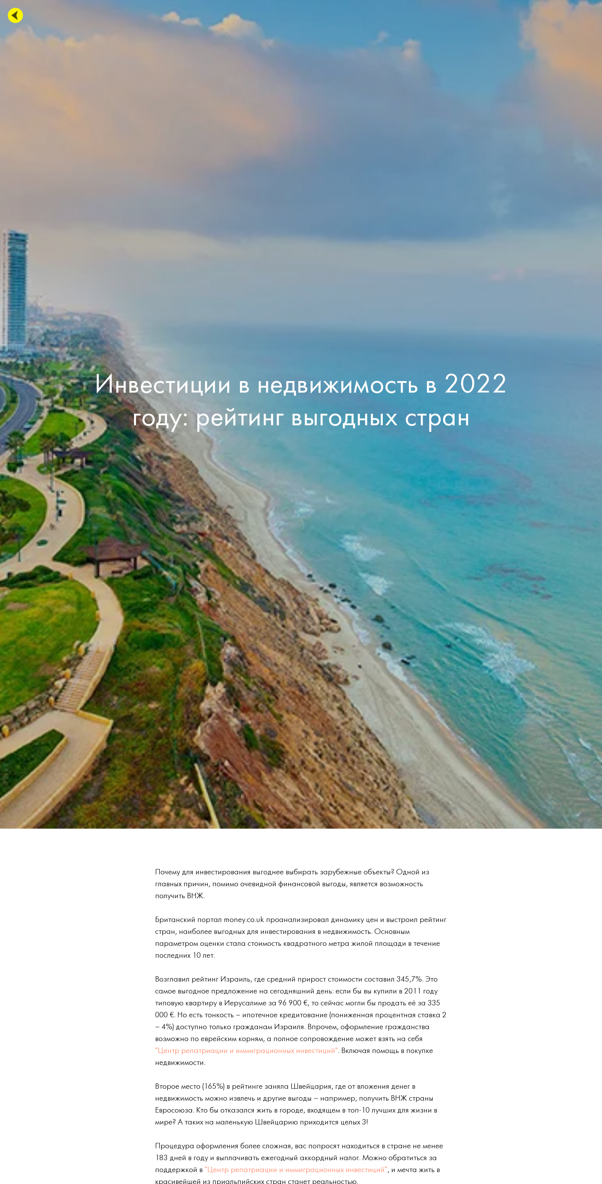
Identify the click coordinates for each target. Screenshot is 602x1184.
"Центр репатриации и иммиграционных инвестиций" (246, 1051)
